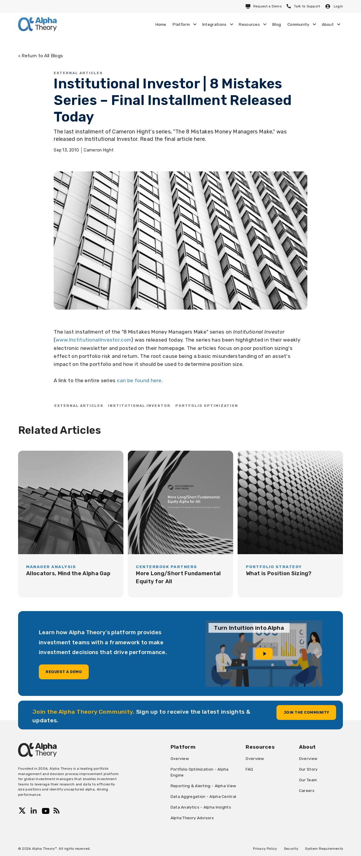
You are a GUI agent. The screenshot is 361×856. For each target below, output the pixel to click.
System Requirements (324, 849)
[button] (184, 24)
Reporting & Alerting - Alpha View (203, 785)
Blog (276, 24)
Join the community (306, 712)
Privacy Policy (265, 849)
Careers (306, 790)
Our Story (308, 769)
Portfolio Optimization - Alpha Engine (200, 772)
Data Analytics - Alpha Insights (201, 807)
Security (291, 849)
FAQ (249, 769)
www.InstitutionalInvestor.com (93, 340)
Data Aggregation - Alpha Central (203, 796)
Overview (180, 758)
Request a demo (64, 672)
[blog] (70, 524)
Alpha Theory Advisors (192, 817)
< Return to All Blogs (40, 55)
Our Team (308, 779)
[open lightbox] (264, 653)
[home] (37, 24)
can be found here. (140, 380)
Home (160, 24)
